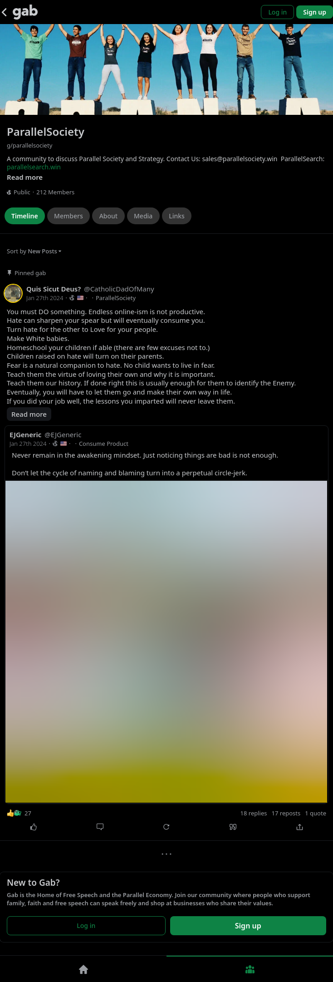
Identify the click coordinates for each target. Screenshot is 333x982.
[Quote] (233, 827)
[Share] (300, 827)
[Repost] (167, 827)
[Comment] (100, 827)
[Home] (83, 969)
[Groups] (249, 969)
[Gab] (25, 12)
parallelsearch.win (34, 167)
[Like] (33, 827)
